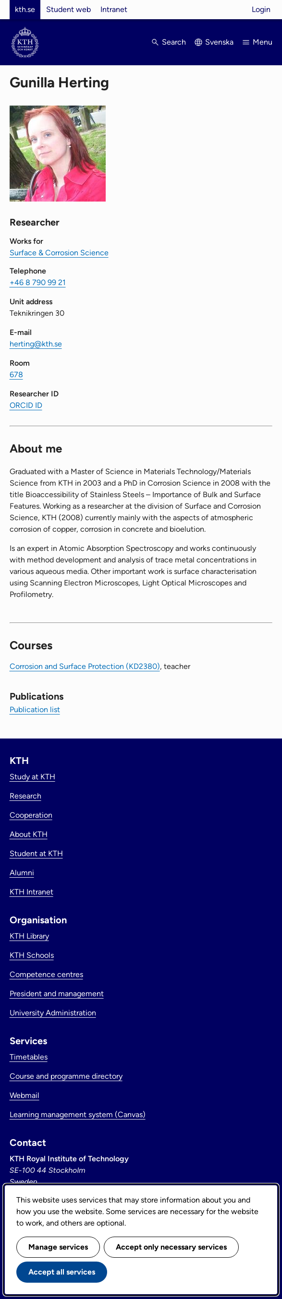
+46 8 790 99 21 (38, 282)
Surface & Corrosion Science (59, 252)
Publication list (35, 709)
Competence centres (46, 974)
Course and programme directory (66, 1076)
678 (16, 374)
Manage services (58, 1246)
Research (25, 795)
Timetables (29, 1056)
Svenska (219, 42)
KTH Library (29, 936)
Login (261, 9)
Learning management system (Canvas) (78, 1114)
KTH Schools (32, 955)
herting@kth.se (36, 343)
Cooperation (31, 815)
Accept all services (61, 1271)
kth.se (25, 9)
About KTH (29, 834)
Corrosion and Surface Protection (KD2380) (85, 666)
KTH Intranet (31, 891)
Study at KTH (32, 776)
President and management (57, 993)
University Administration (53, 1012)
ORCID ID (26, 405)
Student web (68, 9)
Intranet (113, 9)
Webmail (24, 1095)
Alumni (22, 872)
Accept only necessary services (171, 1246)
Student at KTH (36, 853)
